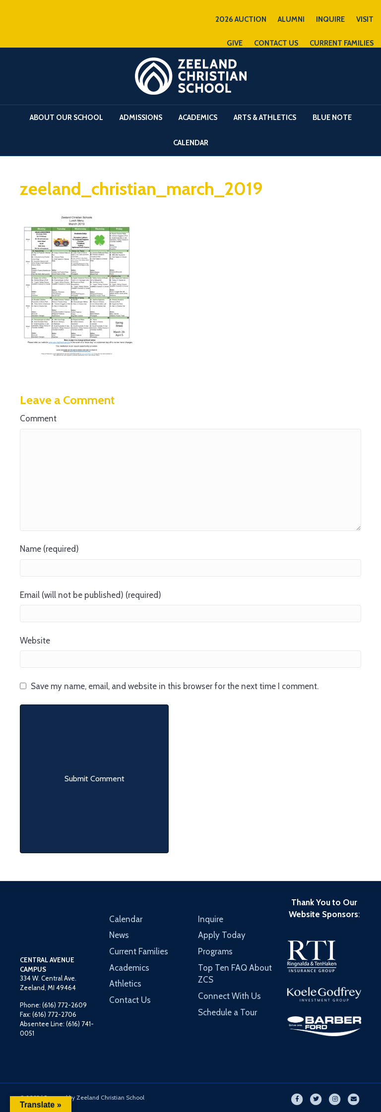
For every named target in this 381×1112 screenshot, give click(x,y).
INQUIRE (330, 19)
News (119, 935)
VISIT (365, 19)
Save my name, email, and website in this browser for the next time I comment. (174, 686)
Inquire (210, 919)
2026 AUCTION (240, 19)
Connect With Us (229, 996)
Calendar (190, 142)
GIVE (235, 43)
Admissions (141, 117)
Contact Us (130, 1000)
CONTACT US (276, 43)
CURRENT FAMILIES (342, 43)
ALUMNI (291, 19)
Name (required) (49, 549)
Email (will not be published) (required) (90, 595)
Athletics (125, 984)
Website (35, 640)
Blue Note (332, 117)
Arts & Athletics (265, 117)
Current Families (138, 951)
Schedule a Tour (227, 1012)
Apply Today (222, 935)
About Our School (66, 117)
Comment (38, 418)
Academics (198, 117)
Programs (215, 951)
